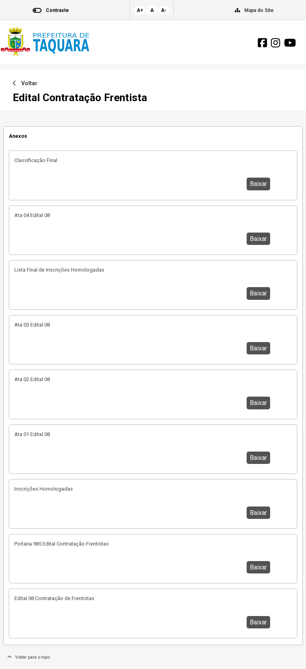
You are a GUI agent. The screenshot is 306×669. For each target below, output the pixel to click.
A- (164, 10)
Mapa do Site (259, 10)
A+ (140, 10)
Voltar (25, 83)
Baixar (258, 184)
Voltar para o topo (28, 657)
